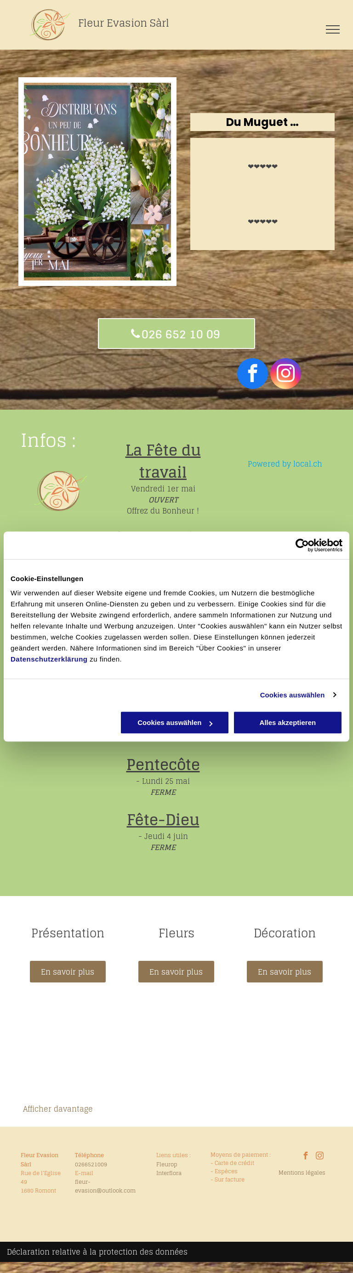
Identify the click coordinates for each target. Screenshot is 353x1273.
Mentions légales (302, 1172)
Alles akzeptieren (288, 722)
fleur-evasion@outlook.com (105, 1186)
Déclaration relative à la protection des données (97, 1251)
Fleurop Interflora (169, 1168)
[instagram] (285, 374)
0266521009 (91, 1164)
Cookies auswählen (292, 695)
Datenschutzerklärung (49, 659)
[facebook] (252, 374)
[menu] (333, 29)
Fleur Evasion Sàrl (123, 23)
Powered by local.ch (285, 463)
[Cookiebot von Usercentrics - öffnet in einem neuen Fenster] (302, 545)
